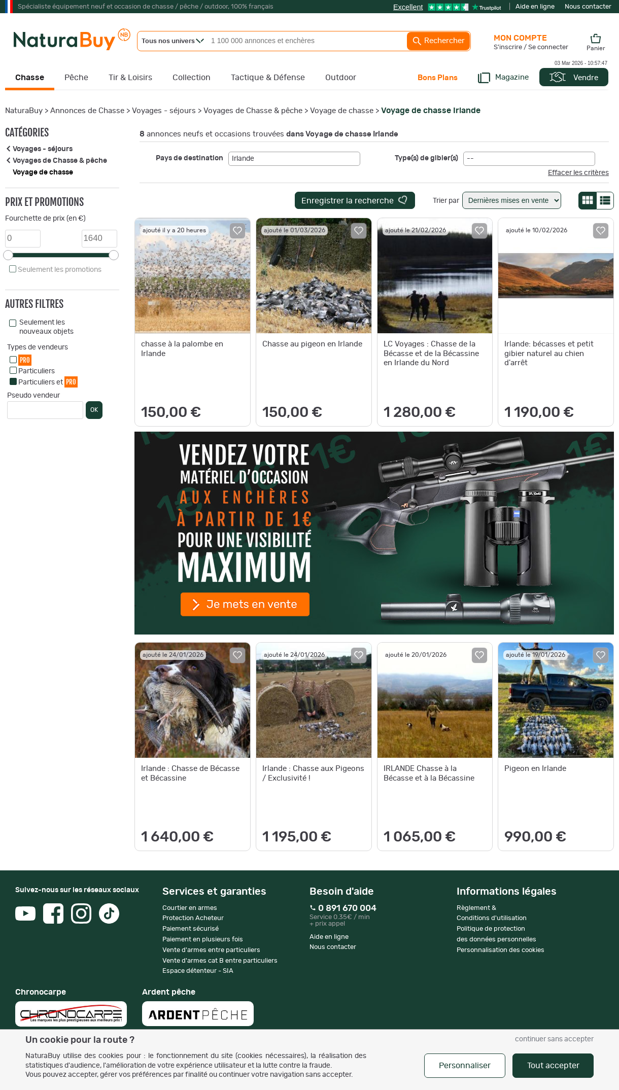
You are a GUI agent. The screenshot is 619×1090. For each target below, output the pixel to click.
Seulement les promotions (59, 269)
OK (94, 410)
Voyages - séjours (164, 111)
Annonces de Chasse (87, 111)
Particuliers (36, 371)
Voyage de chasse (341, 111)
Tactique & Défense (268, 78)
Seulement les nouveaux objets (46, 327)
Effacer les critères (578, 173)
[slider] (8, 255)
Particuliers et (48, 381)
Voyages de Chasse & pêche (252, 111)
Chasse (29, 78)
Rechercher (438, 41)
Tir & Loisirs (130, 78)
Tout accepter (553, 1066)
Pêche (76, 78)
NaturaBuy (24, 111)
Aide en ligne (535, 7)
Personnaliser (465, 1066)
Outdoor (340, 78)
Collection (192, 78)
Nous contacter (588, 7)
